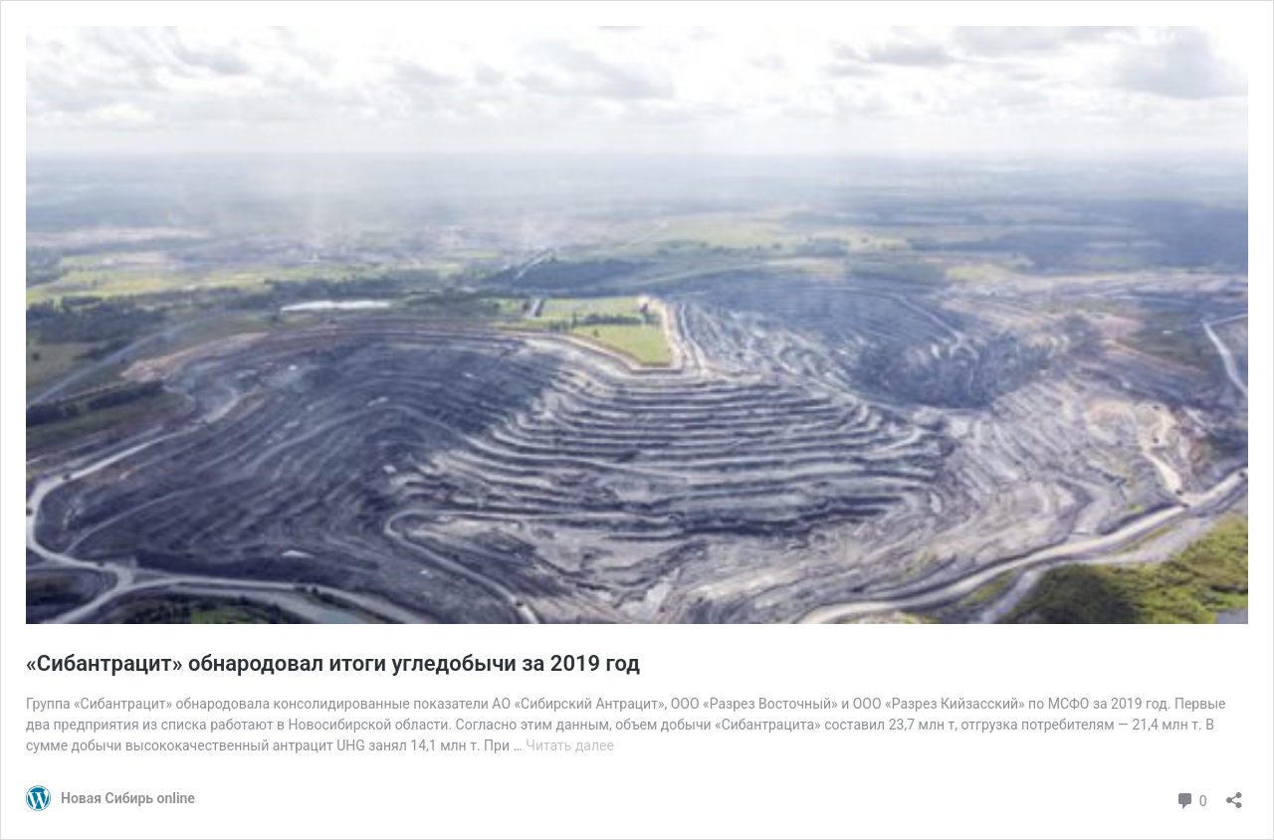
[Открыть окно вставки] (1234, 793)
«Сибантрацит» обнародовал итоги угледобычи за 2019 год (333, 663)
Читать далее (570, 745)
